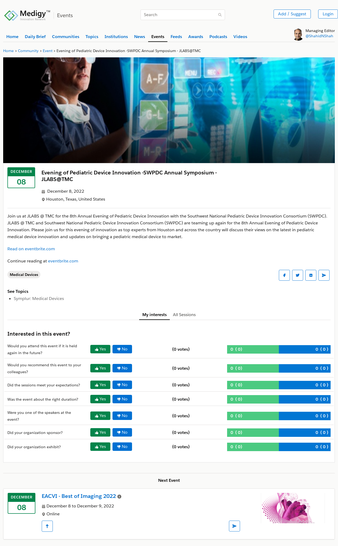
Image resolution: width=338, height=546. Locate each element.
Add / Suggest (292, 14)
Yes (100, 349)
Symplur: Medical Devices (39, 298)
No (122, 349)
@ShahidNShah (319, 36)
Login (328, 14)
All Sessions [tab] (184, 314)
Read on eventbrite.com (31, 249)
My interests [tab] (154, 314)
